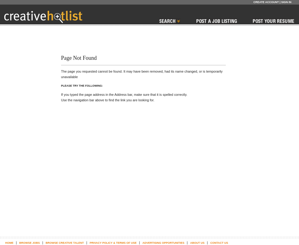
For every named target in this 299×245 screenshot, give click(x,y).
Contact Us (219, 242)
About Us (197, 242)
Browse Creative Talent (64, 242)
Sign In (286, 2)
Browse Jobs (29, 242)
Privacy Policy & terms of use (113, 242)
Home (9, 242)
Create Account (266, 2)
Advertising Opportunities (163, 242)
